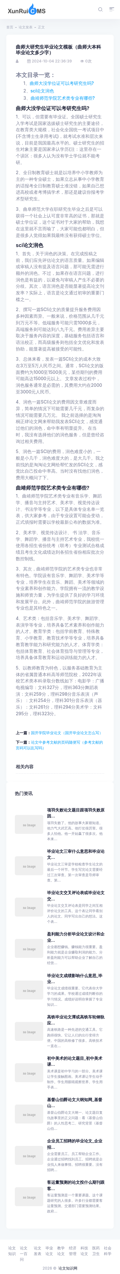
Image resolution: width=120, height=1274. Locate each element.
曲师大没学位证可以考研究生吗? (62, 83)
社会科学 (107, 1251)
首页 (9, 27)
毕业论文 (49, 1251)
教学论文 (61, 1251)
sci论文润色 (42, 90)
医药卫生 (96, 1251)
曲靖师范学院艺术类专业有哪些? (63, 98)
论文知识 (12, 1251)
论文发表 (26, 27)
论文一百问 (23, 1254)
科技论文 (84, 1251)
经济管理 (72, 1251)
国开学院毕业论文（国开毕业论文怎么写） (67, 732)
